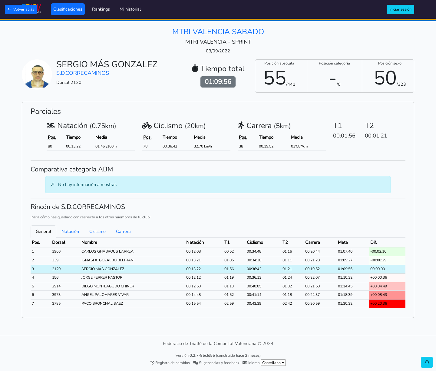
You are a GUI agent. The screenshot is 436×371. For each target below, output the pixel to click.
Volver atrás (21, 9)
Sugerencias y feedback (216, 362)
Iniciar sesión (400, 9)
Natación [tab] (70, 231)
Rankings (101, 9)
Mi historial (130, 9)
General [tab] (43, 231)
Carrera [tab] (123, 231)
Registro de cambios (170, 362)
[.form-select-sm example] (273, 362)
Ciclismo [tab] (97, 231)
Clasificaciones (67, 9)
